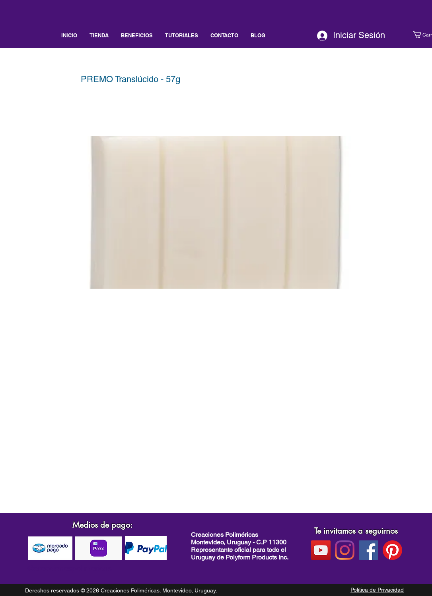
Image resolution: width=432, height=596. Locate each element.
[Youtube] (321, 550)
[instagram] (344, 550)
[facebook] (368, 550)
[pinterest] (392, 550)
